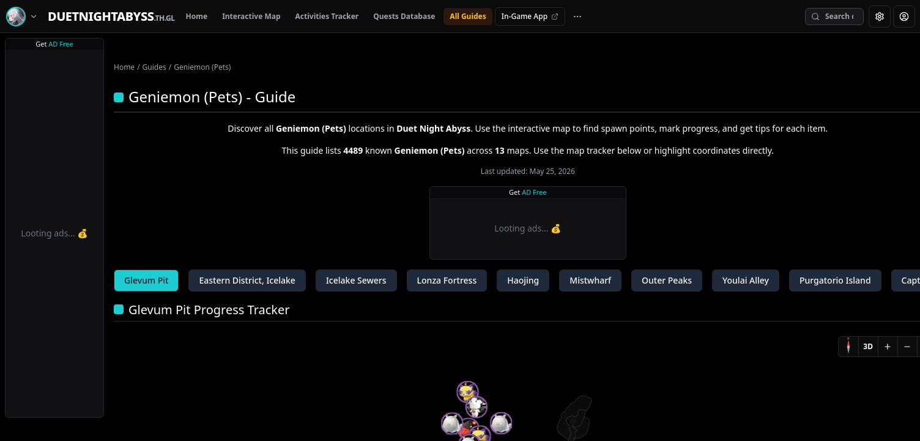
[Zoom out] (907, 346)
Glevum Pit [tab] (146, 280)
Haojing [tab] (523, 280)
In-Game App (530, 16)
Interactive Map (251, 16)
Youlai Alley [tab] (745, 280)
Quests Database (404, 16)
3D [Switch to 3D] (868, 346)
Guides (154, 67)
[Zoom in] (887, 346)
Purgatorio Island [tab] (835, 280)
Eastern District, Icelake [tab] (247, 280)
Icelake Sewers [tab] (356, 280)
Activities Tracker (327, 16)
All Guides (468, 16)
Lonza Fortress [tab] (447, 280)
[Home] (111, 16)
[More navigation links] (577, 16)
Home (197, 16)
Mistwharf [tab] (590, 280)
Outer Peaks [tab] (667, 280)
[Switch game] (24, 17)
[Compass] (848, 346)
